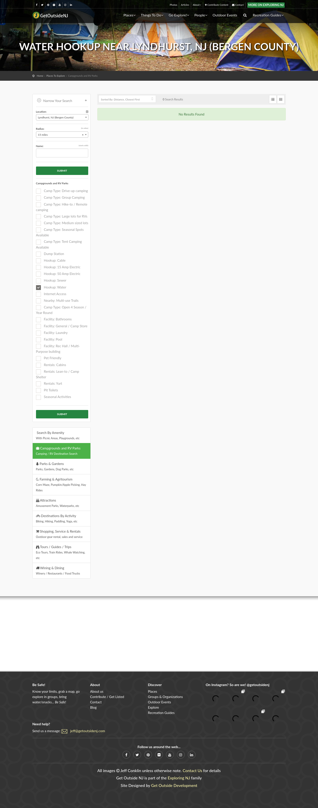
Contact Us (192, 770)
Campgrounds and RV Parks (58, 450)
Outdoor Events (225, 15)
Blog (93, 707)
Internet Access (51, 294)
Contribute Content (216, 4)
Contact (238, 4)
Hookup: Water (51, 287)
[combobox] (62, 117)
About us (96, 691)
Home (40, 75)
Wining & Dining (58, 570)
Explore (153, 707)
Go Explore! (179, 15)
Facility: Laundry (52, 333)
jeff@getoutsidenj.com (87, 731)
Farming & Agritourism (61, 484)
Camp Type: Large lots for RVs (61, 216)
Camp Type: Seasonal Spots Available (60, 232)
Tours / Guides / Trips (60, 552)
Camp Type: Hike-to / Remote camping (61, 207)
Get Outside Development (174, 785)
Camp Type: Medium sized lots (62, 223)
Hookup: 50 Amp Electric (58, 274)
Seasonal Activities (53, 397)
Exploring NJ (179, 777)
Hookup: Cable (51, 260)
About (197, 4)
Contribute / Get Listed (107, 697)
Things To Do (152, 15)
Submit (62, 170)
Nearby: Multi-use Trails (57, 300)
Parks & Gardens (55, 466)
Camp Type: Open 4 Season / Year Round (61, 310)
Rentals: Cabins (51, 365)
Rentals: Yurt (49, 383)
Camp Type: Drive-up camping (62, 191)
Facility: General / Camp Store (62, 326)
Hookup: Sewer (51, 280)
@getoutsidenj (258, 684)
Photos (173, 4)
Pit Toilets (47, 390)
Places (129, 15)
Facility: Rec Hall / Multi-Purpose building (58, 348)
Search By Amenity (58, 435)
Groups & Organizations (165, 697)
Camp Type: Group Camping (60, 197)
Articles (185, 4)
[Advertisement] (159, 634)
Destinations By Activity (57, 518)
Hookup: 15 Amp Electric (58, 267)
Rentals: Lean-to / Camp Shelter (57, 374)
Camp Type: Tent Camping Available (59, 244)
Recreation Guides (268, 15)
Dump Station (50, 254)
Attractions (57, 503)
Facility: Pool (49, 339)
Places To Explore (55, 75)
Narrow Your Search (62, 100)
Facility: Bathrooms (54, 319)
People (200, 15)
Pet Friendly (48, 358)
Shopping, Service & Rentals (59, 534)
